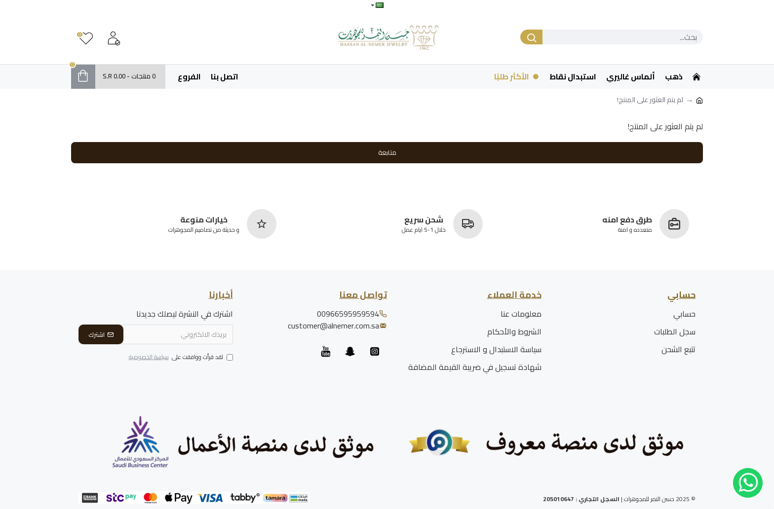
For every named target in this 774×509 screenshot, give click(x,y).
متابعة (387, 152)
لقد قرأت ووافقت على (180, 358)
